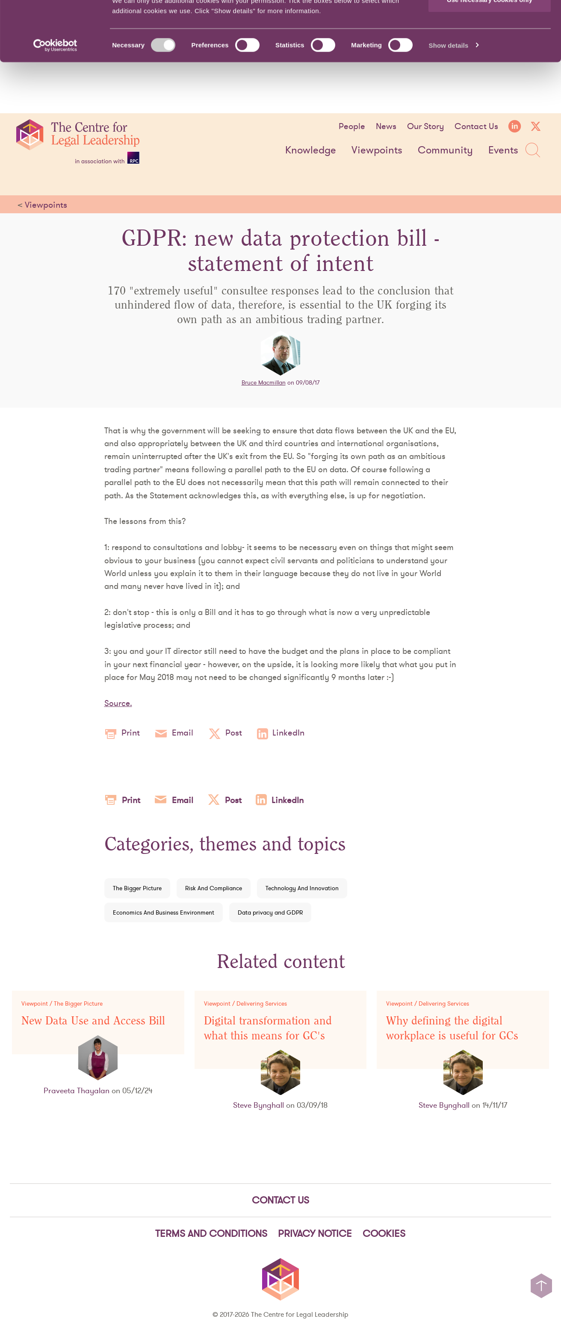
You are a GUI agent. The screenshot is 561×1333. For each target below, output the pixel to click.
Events (503, 150)
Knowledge (310, 150)
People (352, 126)
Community (445, 150)
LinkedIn (280, 733)
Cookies (384, 1233)
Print (122, 733)
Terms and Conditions (211, 1233)
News (386, 126)
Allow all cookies (490, 22)
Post (225, 733)
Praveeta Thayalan (76, 1090)
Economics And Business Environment (163, 912)
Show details (449, 96)
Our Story (425, 126)
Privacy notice (315, 1233)
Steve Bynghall (258, 1105)
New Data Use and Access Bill (93, 1021)
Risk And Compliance (213, 888)
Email (174, 733)
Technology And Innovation (302, 888)
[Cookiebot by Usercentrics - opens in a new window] (55, 96)
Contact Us (476, 126)
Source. (118, 703)
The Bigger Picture (137, 888)
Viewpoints (376, 150)
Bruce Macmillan (264, 382)
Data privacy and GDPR (270, 912)
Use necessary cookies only (489, 50)
